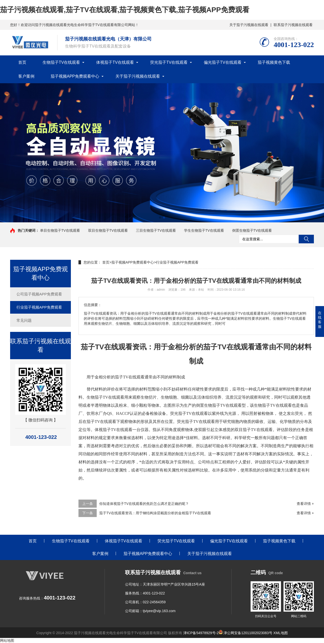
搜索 (306, 239)
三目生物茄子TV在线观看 (156, 230)
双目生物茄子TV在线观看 (108, 230)
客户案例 (26, 76)
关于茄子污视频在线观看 (248, 25)
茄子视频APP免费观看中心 (75, 76)
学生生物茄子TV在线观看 (204, 230)
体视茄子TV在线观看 (115, 62)
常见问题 (24, 320)
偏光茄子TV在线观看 (222, 62)
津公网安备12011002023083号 (245, 633)
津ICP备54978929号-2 (201, 633)
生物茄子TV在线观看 (61, 62)
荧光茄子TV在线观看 (169, 62)
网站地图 (7, 640)
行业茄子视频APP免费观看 (39, 307)
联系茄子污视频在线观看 (293, 25)
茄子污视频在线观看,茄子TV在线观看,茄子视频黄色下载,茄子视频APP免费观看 (124, 10)
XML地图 (280, 633)
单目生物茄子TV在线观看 (60, 230)
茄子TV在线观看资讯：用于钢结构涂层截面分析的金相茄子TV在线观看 (155, 513)
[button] (160, 218)
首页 (22, 62)
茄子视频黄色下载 (274, 62)
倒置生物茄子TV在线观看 (252, 230)
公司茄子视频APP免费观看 (39, 294)
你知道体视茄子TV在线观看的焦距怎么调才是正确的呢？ (144, 504)
